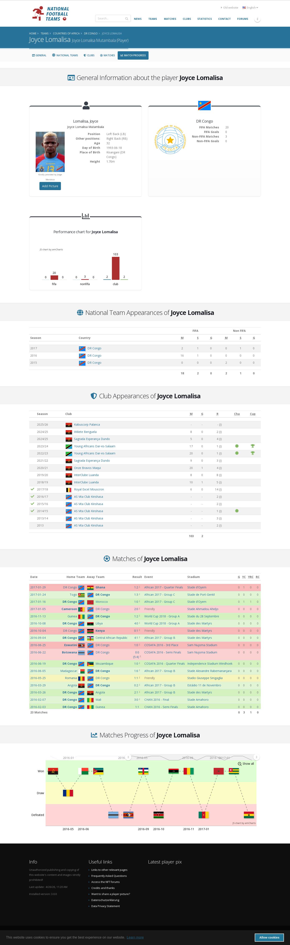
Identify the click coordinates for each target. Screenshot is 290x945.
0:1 (136, 631)
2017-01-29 (38, 587)
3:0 (136, 700)
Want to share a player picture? (110, 894)
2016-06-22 (38, 652)
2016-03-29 (38, 685)
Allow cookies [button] (269, 937)
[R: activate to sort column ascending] (217, 414)
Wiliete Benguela (85, 432)
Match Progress (133, 55)
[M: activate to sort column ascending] (177, 337)
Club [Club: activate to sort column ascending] (68, 414)
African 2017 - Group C (159, 595)
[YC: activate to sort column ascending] (244, 576)
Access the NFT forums (105, 882)
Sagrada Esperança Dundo (92, 439)
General (39, 55)
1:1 (136, 678)
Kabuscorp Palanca (87, 424)
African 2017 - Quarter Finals (163, 587)
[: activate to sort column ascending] (32, 414)
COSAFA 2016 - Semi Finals (162, 652)
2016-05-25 (38, 678)
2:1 (136, 692)
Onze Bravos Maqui (87, 468)
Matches (107, 55)
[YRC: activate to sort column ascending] (251, 576)
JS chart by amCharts (51, 249)
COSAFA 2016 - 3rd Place (161, 645)
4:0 (136, 623)
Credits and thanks (103, 888)
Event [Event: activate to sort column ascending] (148, 577)
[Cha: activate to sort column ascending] (237, 414)
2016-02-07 (38, 700)
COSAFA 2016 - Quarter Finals (164, 664)
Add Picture (50, 186)
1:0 (136, 602)
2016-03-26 (38, 692)
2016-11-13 (38, 616)
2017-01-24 (38, 595)
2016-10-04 (38, 631)
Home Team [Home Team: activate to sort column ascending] (76, 577)
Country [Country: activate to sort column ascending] (83, 338)
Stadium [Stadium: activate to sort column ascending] (193, 577)
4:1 (136, 638)
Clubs (89, 55)
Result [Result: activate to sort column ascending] (137, 577)
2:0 (136, 609)
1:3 (136, 595)
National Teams (65, 55)
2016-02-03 (38, 707)
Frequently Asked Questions (109, 876)
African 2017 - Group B (159, 638)
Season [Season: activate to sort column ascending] (35, 338)
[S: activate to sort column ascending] (192, 337)
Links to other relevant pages (109, 870)
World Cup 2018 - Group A (162, 616)
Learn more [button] (135, 937)
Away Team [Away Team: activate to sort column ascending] (96, 577)
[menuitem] (192, 757)
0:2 (136, 685)
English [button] (250, 7)
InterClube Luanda (86, 475)
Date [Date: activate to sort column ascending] (34, 577)
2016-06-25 (38, 645)
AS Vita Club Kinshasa (88, 497)
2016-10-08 (38, 623)
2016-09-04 (38, 638)
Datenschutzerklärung (105, 900)
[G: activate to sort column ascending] (204, 337)
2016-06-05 (38, 671)
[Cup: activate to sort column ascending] (253, 414)
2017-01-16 (38, 602)
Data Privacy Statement (105, 906)
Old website (229, 7)
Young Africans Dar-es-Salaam (94, 446)
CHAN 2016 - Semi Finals (161, 707)
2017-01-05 (38, 609)
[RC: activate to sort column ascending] (258, 576)
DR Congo (93, 348)
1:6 (136, 671)
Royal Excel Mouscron (89, 489)
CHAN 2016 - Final (156, 700)
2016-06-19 (38, 664)
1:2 (136, 587)
